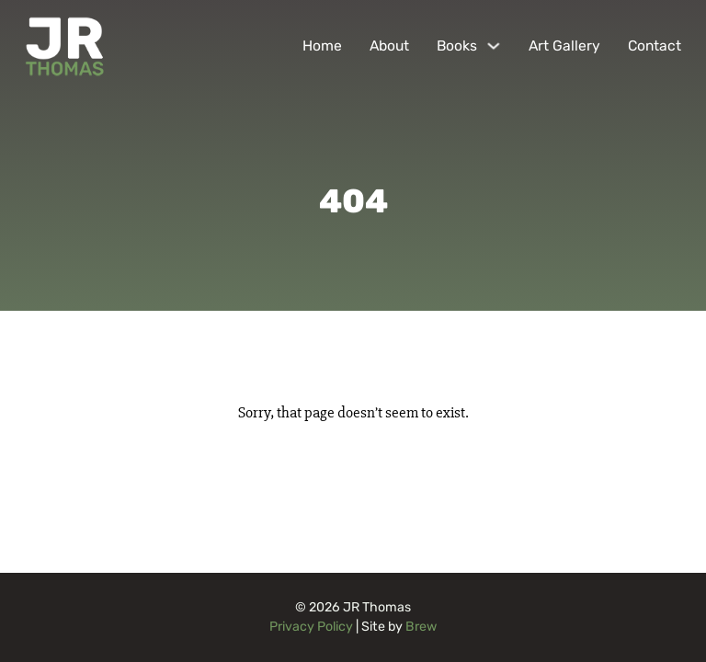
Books (457, 45)
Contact (654, 45)
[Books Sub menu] (493, 46)
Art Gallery (564, 45)
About (389, 45)
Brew (421, 626)
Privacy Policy (311, 626)
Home (322, 45)
